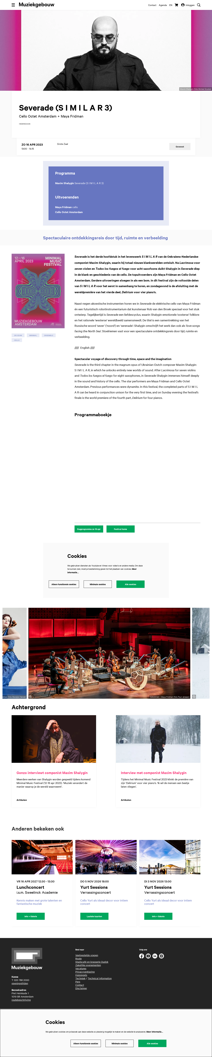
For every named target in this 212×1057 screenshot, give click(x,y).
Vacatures (80, 976)
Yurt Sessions (94, 895)
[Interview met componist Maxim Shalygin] (158, 747)
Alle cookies (130, 592)
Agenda (163, 5)
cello (17, 348)
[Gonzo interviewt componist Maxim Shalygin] (54, 747)
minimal (33, 343)
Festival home (120, 537)
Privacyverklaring (85, 980)
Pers (77, 990)
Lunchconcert (30, 895)
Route (78, 967)
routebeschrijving (21, 1008)
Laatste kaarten (94, 924)
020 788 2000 (21, 988)
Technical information (100, 986)
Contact (152, 5)
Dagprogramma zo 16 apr (89, 537)
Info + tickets (31, 924)
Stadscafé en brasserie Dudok (91, 970)
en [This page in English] (170, 5)
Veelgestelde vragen (86, 963)
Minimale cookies (98, 592)
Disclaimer (81, 996)
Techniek (80, 986)
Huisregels (81, 983)
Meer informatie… (154, 1031)
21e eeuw (18, 343)
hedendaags (24, 132)
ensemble (48, 343)
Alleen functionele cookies (64, 592)
